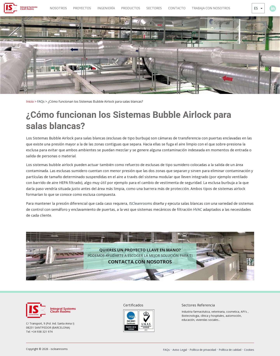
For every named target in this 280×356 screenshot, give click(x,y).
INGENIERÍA (106, 8)
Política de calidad (230, 350)
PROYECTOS (82, 8)
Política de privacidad (203, 350)
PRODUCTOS (130, 8)
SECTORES (154, 8)
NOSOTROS (58, 8)
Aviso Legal (179, 350)
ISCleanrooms (140, 203)
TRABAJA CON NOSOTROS (211, 8)
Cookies (249, 350)
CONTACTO (177, 8)
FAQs (41, 101)
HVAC (197, 209)
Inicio (30, 101)
